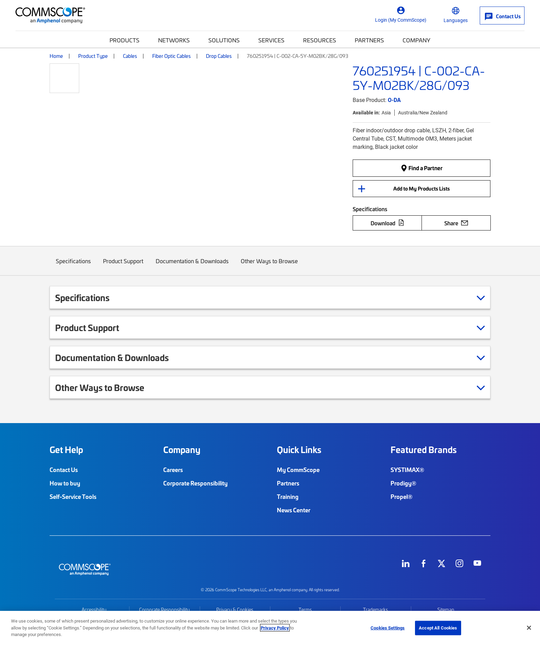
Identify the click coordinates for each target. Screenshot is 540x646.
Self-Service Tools (73, 496)
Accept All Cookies (438, 628)
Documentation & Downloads (192, 266)
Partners (369, 40)
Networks (174, 40)
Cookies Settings (388, 628)
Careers (173, 469)
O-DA (394, 99)
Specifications (73, 266)
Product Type (93, 55)
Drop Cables (219, 55)
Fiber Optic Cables (171, 55)
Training (288, 496)
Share (456, 223)
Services (271, 40)
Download (387, 223)
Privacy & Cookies (234, 609)
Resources (319, 40)
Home (56, 55)
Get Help (66, 449)
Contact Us (64, 469)
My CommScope (298, 469)
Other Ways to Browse (269, 266)
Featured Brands (424, 449)
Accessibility (94, 609)
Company (416, 40)
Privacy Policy (275, 628)
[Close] (529, 627)
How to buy (65, 483)
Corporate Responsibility (195, 483)
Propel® (402, 496)
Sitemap (445, 609)
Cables (130, 55)
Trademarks (375, 609)
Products (124, 40)
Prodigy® (403, 483)
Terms (305, 609)
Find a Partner (422, 168)
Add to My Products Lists (421, 188)
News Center (293, 509)
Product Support (123, 266)
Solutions (224, 40)
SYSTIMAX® (407, 469)
